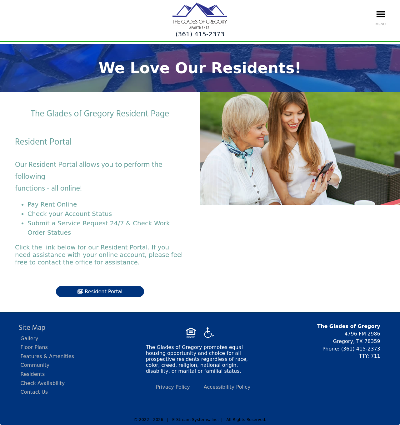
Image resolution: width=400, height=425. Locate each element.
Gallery (29, 338)
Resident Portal (100, 291)
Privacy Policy (173, 387)
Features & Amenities (47, 356)
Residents (33, 374)
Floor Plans (34, 347)
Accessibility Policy (227, 387)
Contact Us (34, 392)
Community (35, 365)
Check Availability (43, 383)
